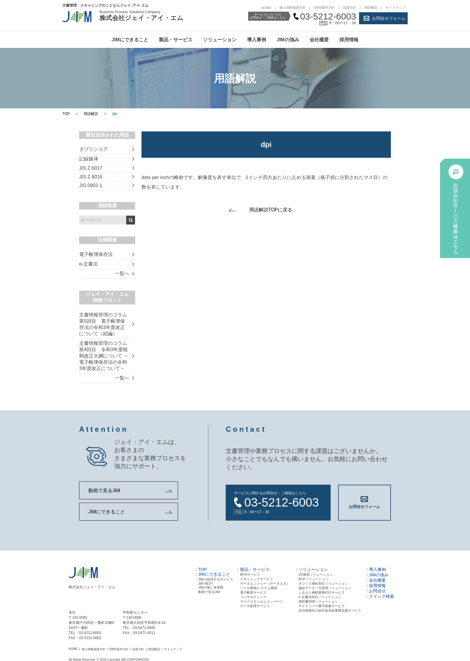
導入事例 (256, 39)
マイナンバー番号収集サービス (322, 605)
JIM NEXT (205, 583)
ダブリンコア (93, 149)
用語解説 (370, 7)
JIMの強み (288, 39)
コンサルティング (253, 596)
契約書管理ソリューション (318, 601)
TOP (66, 114)
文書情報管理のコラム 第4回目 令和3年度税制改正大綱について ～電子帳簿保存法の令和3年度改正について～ (103, 356)
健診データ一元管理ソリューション (325, 587)
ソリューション (219, 39)
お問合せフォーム (389, 18)
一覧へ (122, 273)
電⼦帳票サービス (253, 592)
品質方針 (349, 7)
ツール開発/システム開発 (258, 587)
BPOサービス (250, 574)
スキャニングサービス (256, 578)
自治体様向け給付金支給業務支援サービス (330, 610)
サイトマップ (395, 7)
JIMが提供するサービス (215, 579)
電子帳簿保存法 (96, 254)
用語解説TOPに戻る (271, 209)
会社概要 (319, 39)
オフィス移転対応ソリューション (323, 583)
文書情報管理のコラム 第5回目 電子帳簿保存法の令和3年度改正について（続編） (103, 324)
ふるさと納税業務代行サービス (322, 592)
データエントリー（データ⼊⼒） (265, 583)
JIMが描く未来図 (210, 587)
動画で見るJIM (104, 490)
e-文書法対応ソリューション (320, 596)
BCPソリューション (314, 578)
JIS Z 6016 (90, 176)
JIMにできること (130, 39)
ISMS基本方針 (324, 7)
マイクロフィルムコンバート (261, 601)
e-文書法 (88, 263)
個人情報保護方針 (292, 7)
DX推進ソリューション (316, 574)
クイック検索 (381, 596)
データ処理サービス (255, 605)
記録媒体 (88, 158)
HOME (266, 8)
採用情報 (348, 39)
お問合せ (377, 590)
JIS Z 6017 (90, 168)
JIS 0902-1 (90, 185)
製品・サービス (175, 39)
